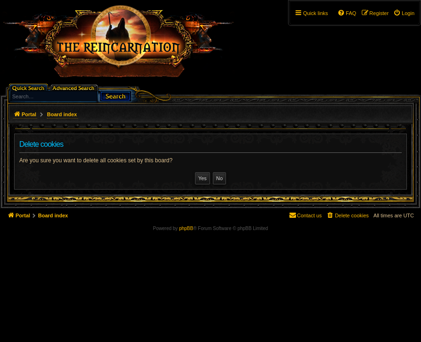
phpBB (186, 228)
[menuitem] (403, 13)
